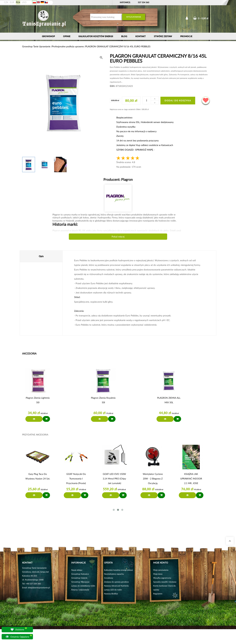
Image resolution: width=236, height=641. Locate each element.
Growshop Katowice (80, 574)
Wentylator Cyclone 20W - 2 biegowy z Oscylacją (153, 479)
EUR (12, 2)
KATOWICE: (125, 2)
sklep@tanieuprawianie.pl (39, 587)
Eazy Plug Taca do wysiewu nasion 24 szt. (37, 476)
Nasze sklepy (76, 570)
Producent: (118, 179)
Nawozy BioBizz (111, 593)
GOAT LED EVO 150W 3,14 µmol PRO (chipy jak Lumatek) (114, 479)
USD (24, 2)
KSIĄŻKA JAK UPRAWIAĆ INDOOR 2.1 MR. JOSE (191, 479)
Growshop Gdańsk (79, 578)
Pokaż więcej (118, 236)
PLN (18, 2)
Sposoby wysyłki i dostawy (164, 582)
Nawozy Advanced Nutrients (116, 586)
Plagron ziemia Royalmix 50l (103, 400)
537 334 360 (143, 2)
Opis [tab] (41, 256)
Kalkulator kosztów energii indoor (118, 570)
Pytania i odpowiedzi (80, 589)
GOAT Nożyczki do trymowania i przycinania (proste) (76, 479)
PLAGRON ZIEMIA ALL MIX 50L (168, 400)
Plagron (126, 179)
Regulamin (157, 593)
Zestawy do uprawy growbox (116, 582)
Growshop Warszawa (80, 582)
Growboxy (108, 578)
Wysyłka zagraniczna (162, 578)
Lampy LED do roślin (113, 589)
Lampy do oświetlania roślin (83, 586)
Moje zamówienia (160, 570)
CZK (6, 2)
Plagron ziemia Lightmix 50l (38, 400)
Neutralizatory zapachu (114, 574)
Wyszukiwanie (133, 17)
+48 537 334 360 (33, 583)
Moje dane (157, 574)
